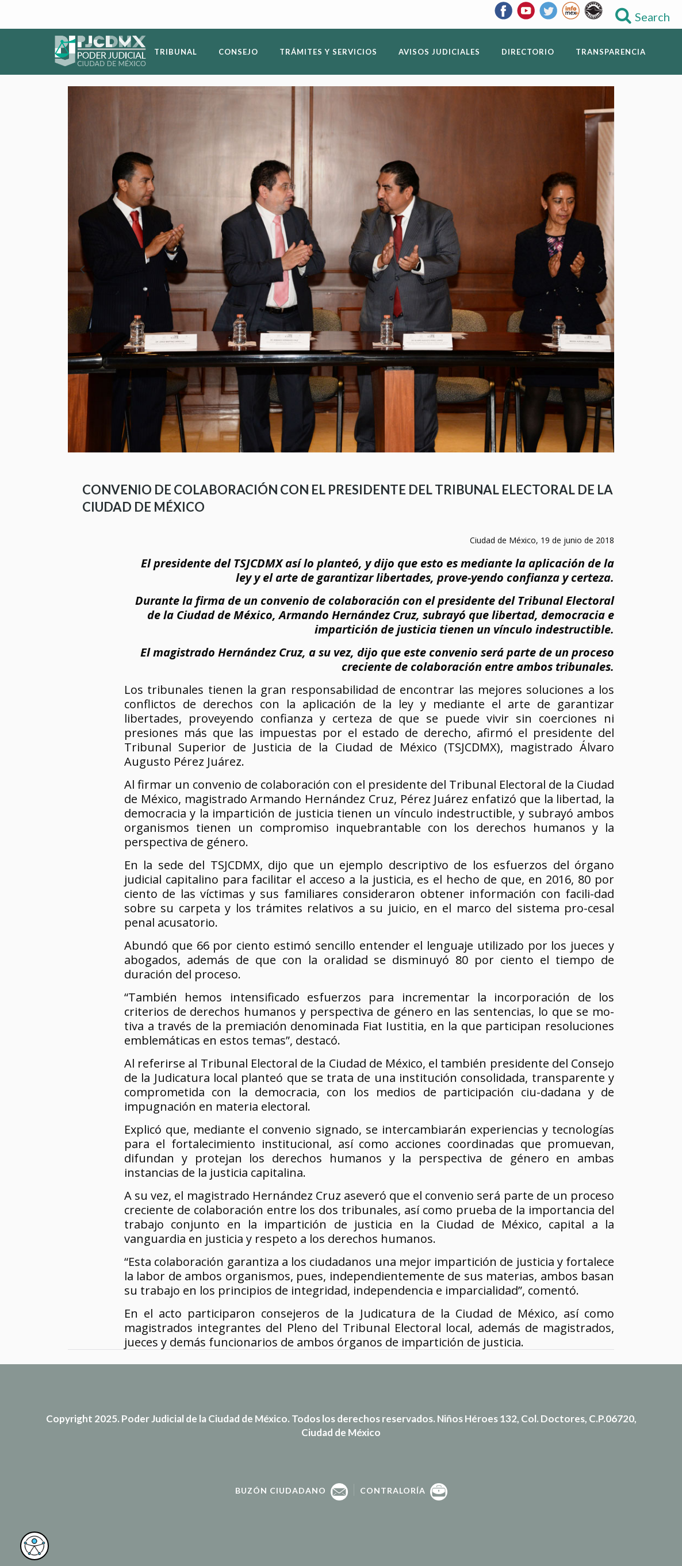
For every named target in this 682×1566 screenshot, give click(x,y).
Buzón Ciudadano (291, 1490)
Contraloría (403, 1490)
